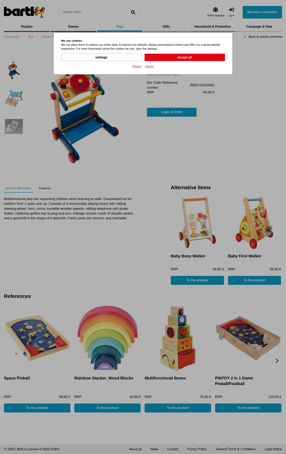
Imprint (149, 66)
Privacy (136, 66)
